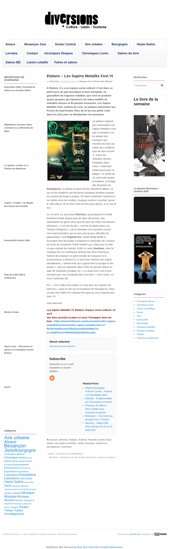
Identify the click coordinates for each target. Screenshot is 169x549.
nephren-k (101, 443)
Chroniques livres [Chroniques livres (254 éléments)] (15, 457)
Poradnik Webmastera (111, 547)
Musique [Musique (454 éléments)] (28, 493)
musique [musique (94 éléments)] (8, 493)
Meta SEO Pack (85, 547)
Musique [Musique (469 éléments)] (10, 496)
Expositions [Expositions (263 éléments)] (11, 474)
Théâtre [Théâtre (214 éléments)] (18, 510)
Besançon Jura (35, 44)
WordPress (135, 534)
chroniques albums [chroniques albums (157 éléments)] (14, 454)
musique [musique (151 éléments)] (16, 493)
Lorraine (12, 53)
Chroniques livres (145, 305)
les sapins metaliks (65, 443)
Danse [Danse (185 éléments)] (8, 461)
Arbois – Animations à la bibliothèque (65, 454)
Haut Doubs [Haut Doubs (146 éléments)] (26, 478)
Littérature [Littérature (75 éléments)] (8, 489)
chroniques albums (146, 301)
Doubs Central (65, 44)
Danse (140, 312)
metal (81, 443)
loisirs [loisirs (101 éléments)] (26, 489)
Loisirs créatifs (37, 62)
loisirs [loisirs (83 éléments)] (15, 489)
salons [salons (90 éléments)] (7, 507)
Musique (108, 81)
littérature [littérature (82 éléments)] (25, 486)
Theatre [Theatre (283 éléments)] (24, 507)
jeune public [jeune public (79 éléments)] (29, 482)
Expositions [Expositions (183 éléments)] (10, 471)
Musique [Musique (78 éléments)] (32, 489)
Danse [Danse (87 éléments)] (29, 458)
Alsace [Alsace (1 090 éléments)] (10, 442)
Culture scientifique (146, 308)
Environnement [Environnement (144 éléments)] (12, 467)
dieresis (63, 439)
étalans (73, 439)
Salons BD (13, 62)
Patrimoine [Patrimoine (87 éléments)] (17, 504)
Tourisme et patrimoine (148, 338)
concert (53, 439)
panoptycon (53, 446)
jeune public (142, 319)
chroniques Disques (58, 53)
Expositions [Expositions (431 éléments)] (27, 474)
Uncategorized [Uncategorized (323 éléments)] (14, 514)
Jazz (139, 316)
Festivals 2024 (98, 81)
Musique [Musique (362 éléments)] (23, 496)
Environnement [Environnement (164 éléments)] (20, 464)
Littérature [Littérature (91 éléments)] (15, 486)
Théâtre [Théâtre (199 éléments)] (8, 510)
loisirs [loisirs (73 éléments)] (20, 489)
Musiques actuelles (146, 327)
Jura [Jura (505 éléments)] (7, 485)
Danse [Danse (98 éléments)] (22, 461)
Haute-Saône (146, 44)
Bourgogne (120, 44)
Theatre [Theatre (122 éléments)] (14, 507)
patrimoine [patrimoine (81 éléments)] (27, 504)
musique (90, 443)
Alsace (10, 44)
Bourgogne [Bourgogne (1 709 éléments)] (25, 450)
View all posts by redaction (63, 346)
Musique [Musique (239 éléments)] (9, 500)
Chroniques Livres (95, 53)
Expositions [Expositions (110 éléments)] (23, 471)
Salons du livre (128, 53)
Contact (32, 53)
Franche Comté (96, 439)
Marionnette (142, 323)
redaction (54, 81)
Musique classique (146, 330)
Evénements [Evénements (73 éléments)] (25, 468)
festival (83, 439)
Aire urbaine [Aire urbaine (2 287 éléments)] (16, 437)
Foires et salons (65, 62)
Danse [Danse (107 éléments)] (15, 461)
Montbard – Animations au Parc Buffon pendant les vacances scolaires (82, 457)
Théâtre (140, 334)
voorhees (66, 446)
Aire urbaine (93, 44)
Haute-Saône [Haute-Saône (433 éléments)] (14, 481)
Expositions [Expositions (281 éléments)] (11, 478)
